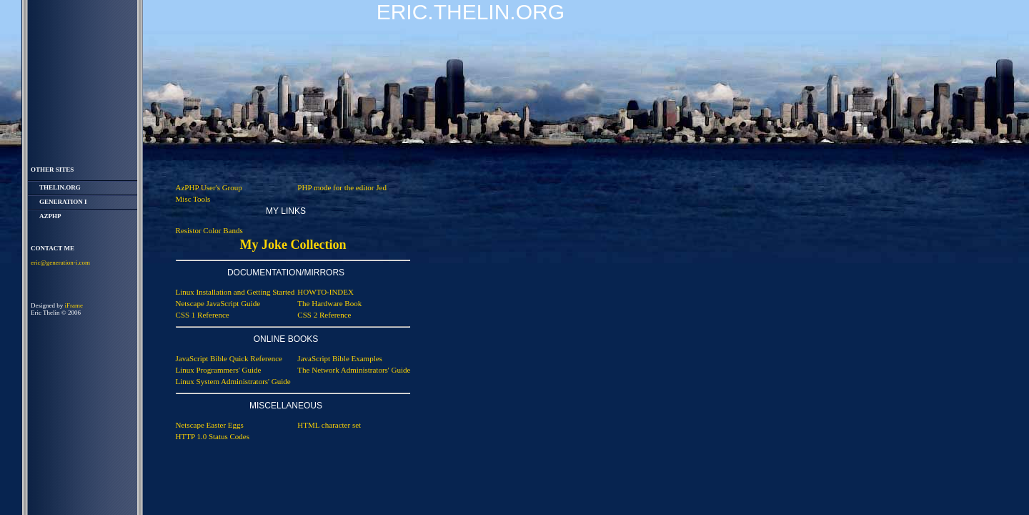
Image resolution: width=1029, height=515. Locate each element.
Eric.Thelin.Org (471, 12)
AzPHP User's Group (209, 187)
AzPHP (50, 216)
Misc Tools (193, 199)
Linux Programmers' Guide (219, 370)
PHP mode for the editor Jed (342, 187)
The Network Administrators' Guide (353, 370)
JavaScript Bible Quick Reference (229, 358)
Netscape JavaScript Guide (218, 303)
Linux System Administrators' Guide (233, 381)
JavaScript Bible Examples (339, 358)
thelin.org (60, 187)
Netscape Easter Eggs (210, 425)
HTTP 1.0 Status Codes (213, 436)
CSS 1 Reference (202, 314)
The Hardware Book (329, 303)
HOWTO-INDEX (325, 292)
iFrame (74, 305)
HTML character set (329, 425)
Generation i (63, 201)
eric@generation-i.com (60, 262)
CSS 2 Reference (324, 314)
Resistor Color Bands (209, 230)
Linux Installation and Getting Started (235, 292)
